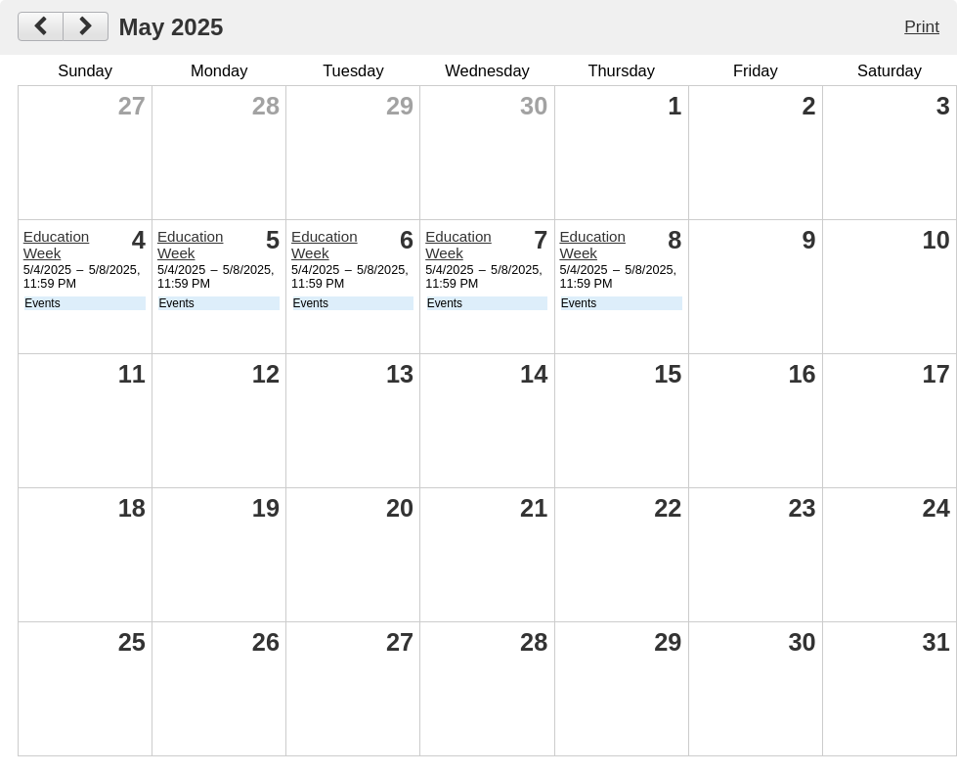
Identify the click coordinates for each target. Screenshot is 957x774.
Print (921, 26)
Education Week (56, 244)
